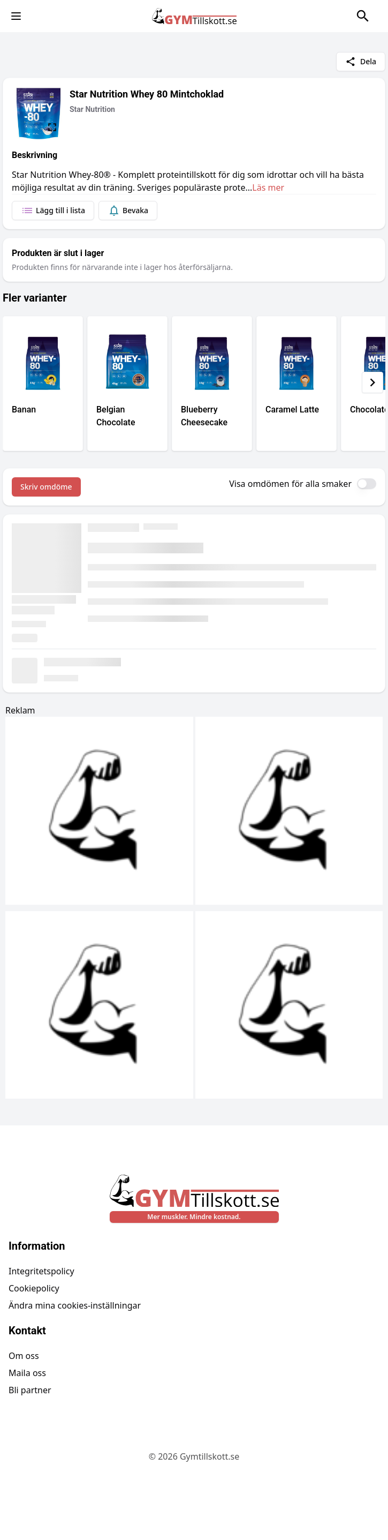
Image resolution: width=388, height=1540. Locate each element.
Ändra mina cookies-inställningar (75, 1305)
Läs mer (268, 187)
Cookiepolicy (34, 1288)
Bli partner (30, 1390)
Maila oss (27, 1373)
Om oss (24, 1356)
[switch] (366, 483)
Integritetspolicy (41, 1271)
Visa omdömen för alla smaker (290, 484)
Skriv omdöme (46, 487)
